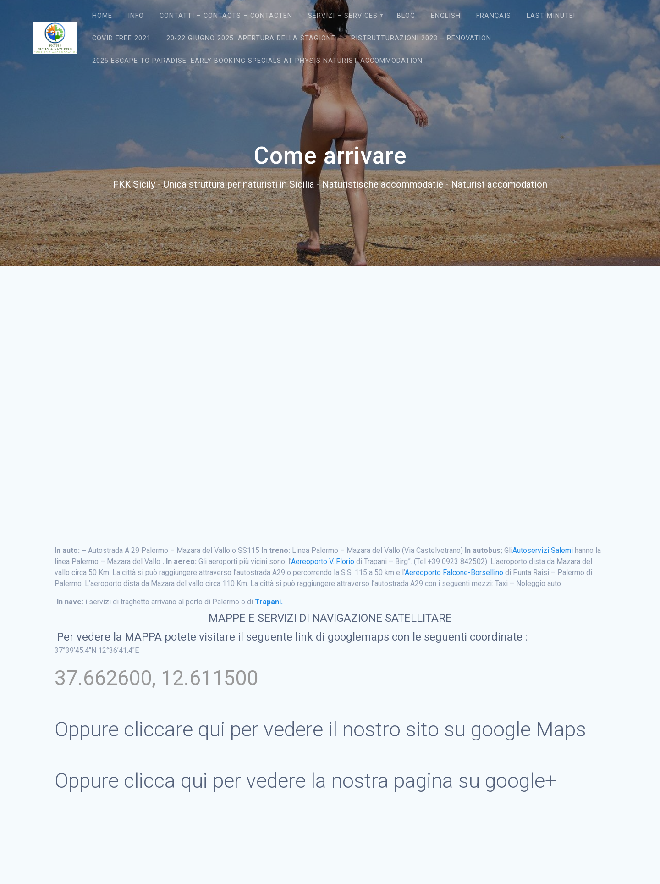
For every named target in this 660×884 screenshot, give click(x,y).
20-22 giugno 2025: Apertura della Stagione (251, 38)
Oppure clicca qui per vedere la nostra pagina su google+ (305, 780)
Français (493, 16)
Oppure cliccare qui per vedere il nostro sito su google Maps (320, 729)
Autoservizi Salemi (542, 550)
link (305, 636)
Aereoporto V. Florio (322, 561)
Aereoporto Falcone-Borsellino (454, 572)
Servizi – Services (343, 16)
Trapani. (269, 601)
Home (102, 16)
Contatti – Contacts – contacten (226, 16)
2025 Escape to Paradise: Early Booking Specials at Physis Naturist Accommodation (257, 61)
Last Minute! (551, 16)
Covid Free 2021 (121, 38)
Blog (406, 16)
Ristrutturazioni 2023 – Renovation (421, 38)
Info (136, 16)
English (446, 16)
